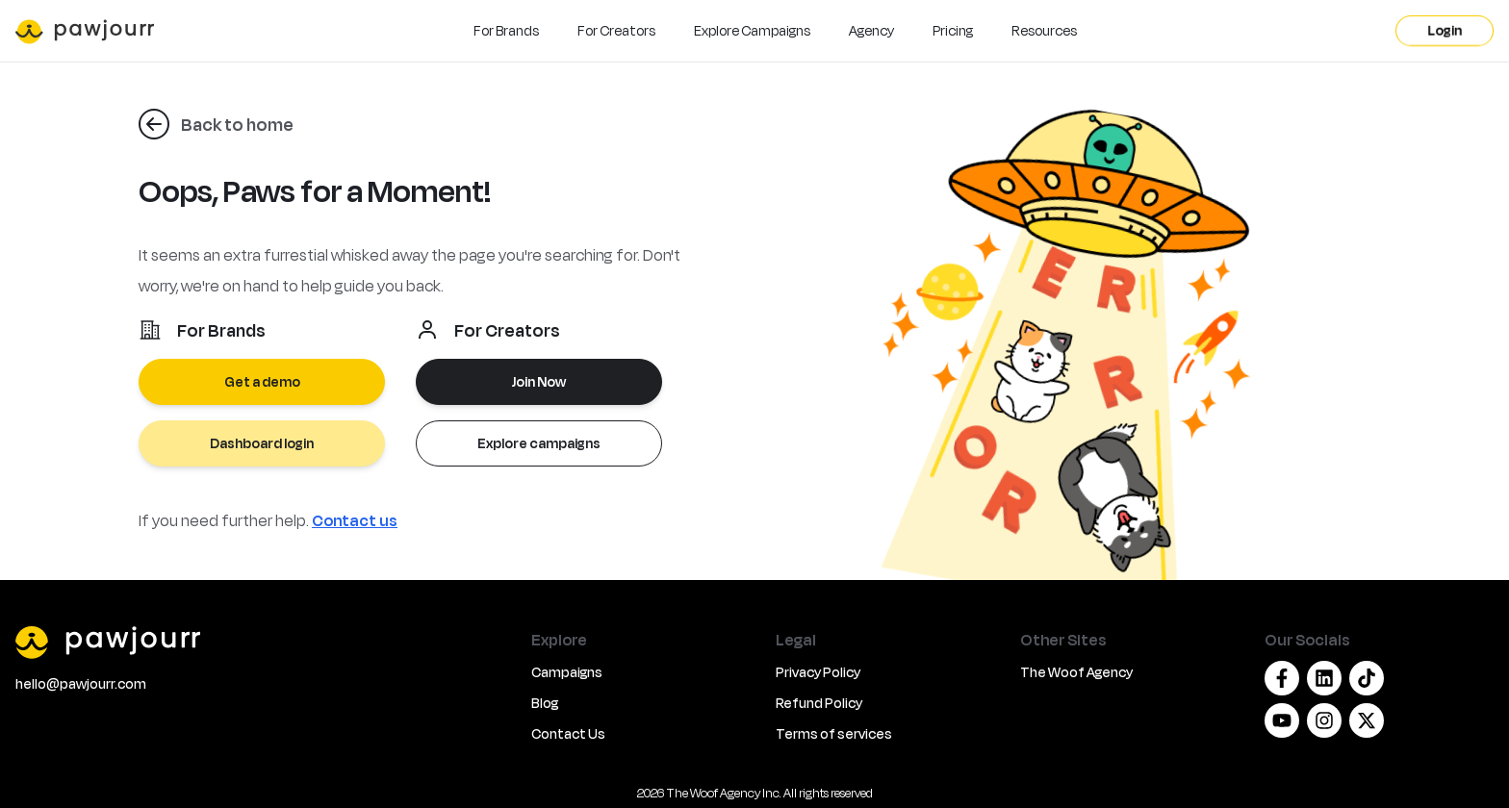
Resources (1044, 30)
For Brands (506, 30)
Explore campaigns (539, 443)
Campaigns (566, 672)
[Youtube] (1282, 720)
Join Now (539, 381)
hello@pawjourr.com (80, 683)
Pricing (953, 30)
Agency (871, 30)
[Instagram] (1324, 720)
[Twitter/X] (1366, 720)
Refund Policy (819, 703)
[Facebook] (1282, 678)
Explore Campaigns (752, 30)
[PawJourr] (261, 641)
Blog (544, 703)
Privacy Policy (818, 672)
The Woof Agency (1076, 672)
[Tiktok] (1366, 678)
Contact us (354, 520)
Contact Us (568, 733)
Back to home (237, 124)
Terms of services (834, 733)
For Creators (616, 30)
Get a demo (262, 381)
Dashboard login (262, 443)
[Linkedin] (1324, 678)
